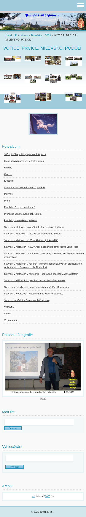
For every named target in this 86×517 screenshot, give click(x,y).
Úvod (8, 35)
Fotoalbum (21, 35)
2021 (48, 35)
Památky (36, 35)
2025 (43, 399)
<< (33, 496)
